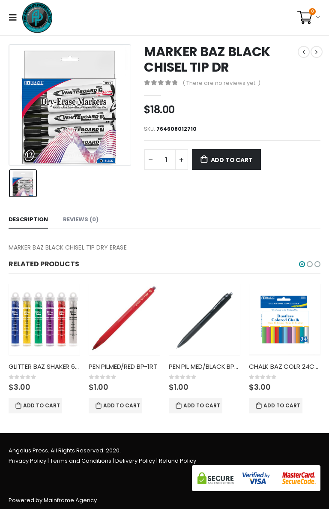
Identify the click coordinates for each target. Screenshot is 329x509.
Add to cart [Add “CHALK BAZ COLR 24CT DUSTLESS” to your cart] (281, 405)
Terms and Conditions (80, 461)
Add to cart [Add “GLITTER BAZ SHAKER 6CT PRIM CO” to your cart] (41, 405)
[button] (302, 264)
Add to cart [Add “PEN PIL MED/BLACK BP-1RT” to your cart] (201, 405)
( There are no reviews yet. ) (221, 83)
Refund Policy (177, 461)
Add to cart (232, 160)
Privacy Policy (27, 461)
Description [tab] (28, 219)
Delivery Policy (135, 461)
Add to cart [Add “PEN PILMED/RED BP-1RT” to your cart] (121, 405)
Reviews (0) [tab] (81, 219)
